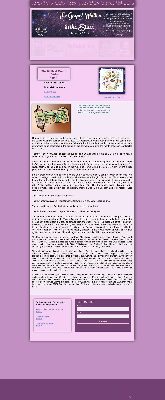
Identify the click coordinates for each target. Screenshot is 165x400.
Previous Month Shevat (112, 97)
